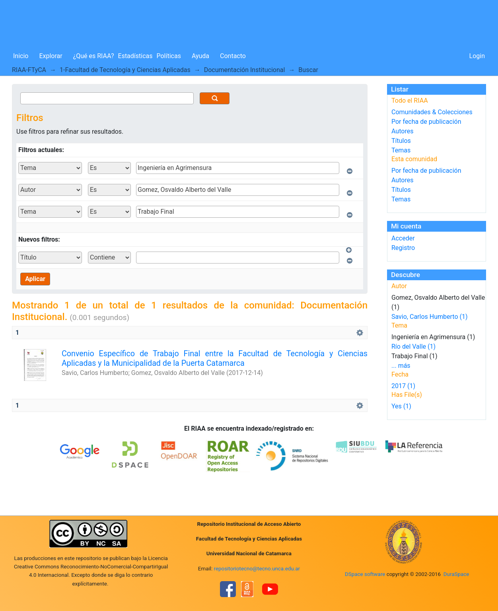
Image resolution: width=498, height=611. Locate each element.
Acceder (403, 238)
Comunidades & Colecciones (432, 112)
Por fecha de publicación (426, 121)
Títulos (401, 140)
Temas (400, 150)
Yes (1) (401, 406)
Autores (402, 131)
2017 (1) (403, 386)
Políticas (169, 56)
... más (400, 365)
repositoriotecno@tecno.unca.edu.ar (257, 569)
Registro (403, 248)
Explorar (50, 56)
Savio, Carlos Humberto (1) (429, 316)
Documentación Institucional (244, 70)
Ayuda (200, 56)
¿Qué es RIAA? (93, 56)
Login (477, 56)
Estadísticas (135, 56)
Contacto (233, 56)
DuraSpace (456, 574)
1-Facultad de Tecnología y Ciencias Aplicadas (125, 70)
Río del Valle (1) (413, 346)
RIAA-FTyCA (29, 70)
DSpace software (365, 574)
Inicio (20, 56)
